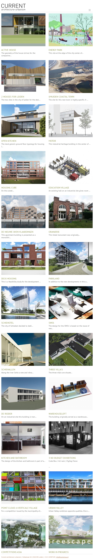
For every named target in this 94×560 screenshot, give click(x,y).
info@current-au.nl (62, 557)
